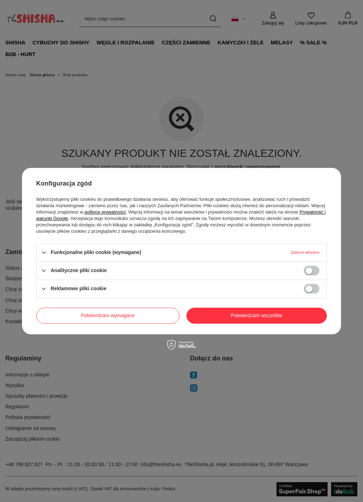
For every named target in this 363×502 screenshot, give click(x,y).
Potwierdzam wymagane (108, 315)
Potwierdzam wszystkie (257, 315)
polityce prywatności (105, 212)
